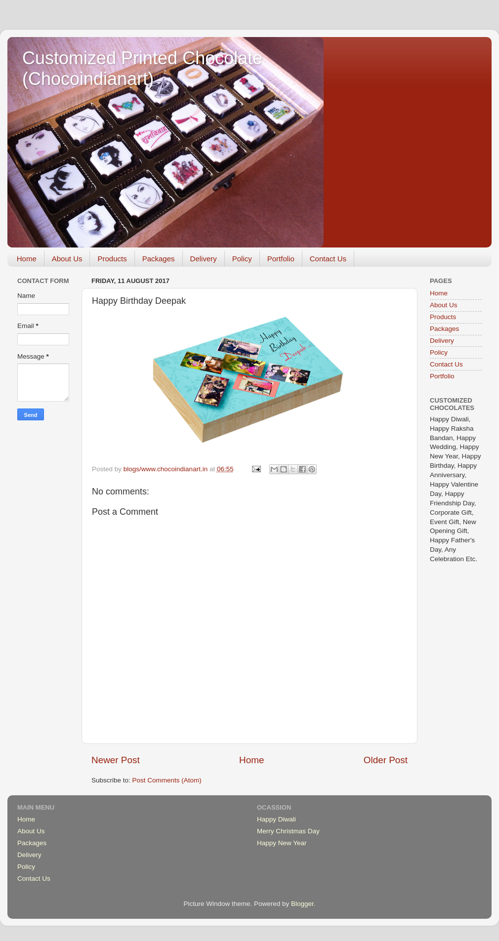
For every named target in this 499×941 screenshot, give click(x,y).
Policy (242, 258)
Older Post (386, 760)
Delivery (203, 258)
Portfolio (280, 258)
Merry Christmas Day (288, 831)
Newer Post (115, 760)
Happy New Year (282, 843)
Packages (158, 258)
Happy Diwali (276, 819)
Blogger (302, 903)
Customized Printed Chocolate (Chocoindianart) (142, 68)
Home (27, 258)
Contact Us (328, 258)
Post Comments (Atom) (167, 780)
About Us (67, 258)
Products (111, 258)
